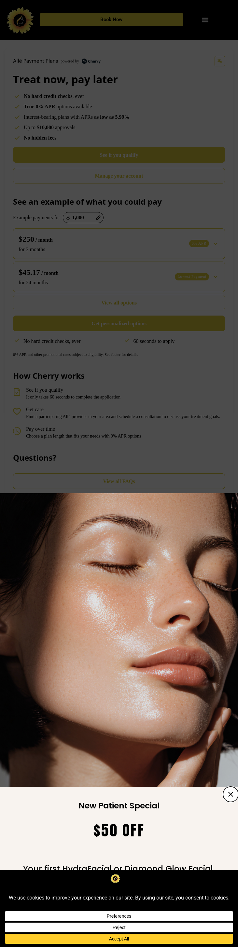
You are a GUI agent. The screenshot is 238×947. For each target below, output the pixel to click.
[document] (119, 473)
